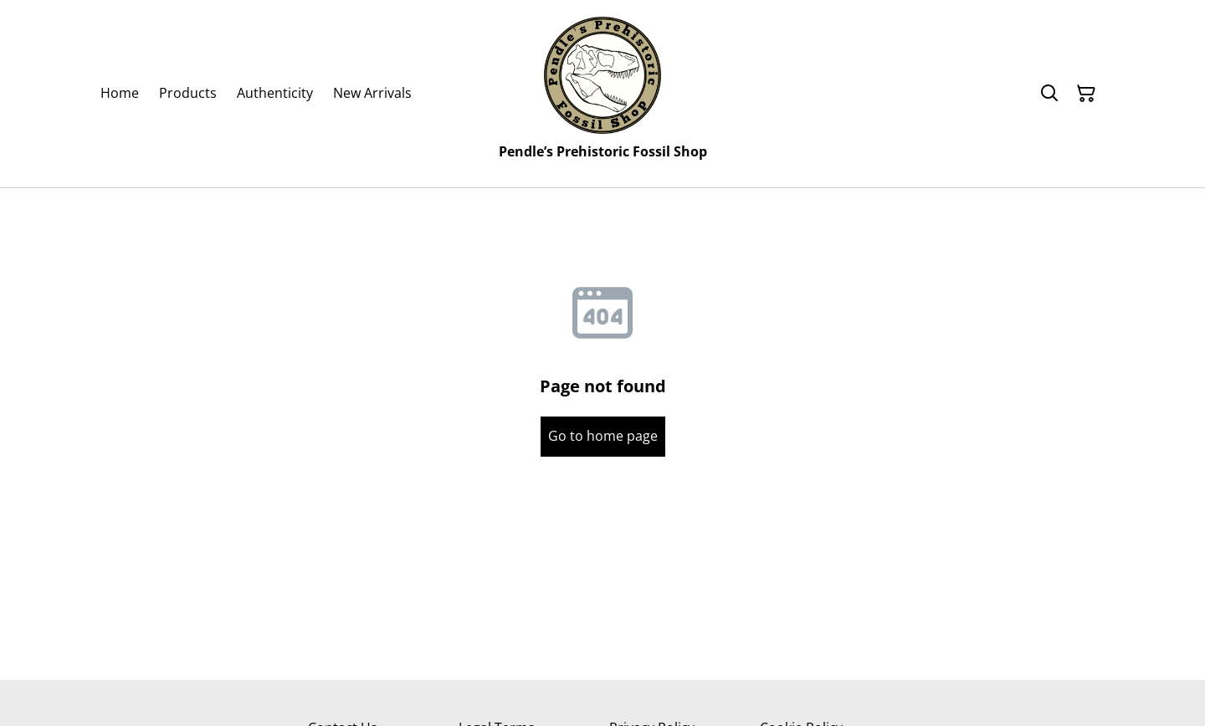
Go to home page (603, 436)
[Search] (1049, 93)
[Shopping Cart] (1086, 93)
